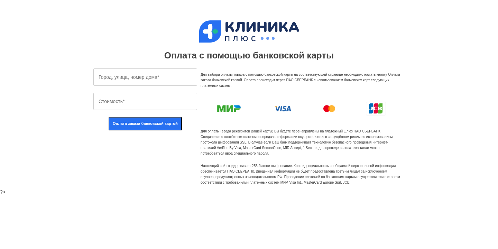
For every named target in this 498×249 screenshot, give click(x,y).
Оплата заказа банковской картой (145, 123)
